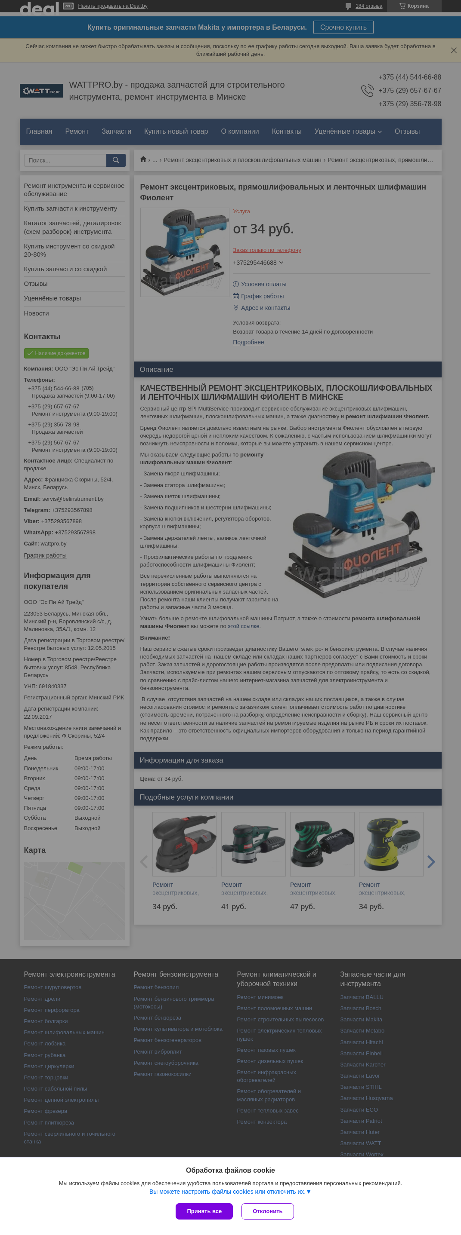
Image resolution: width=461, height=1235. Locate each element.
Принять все (204, 1211)
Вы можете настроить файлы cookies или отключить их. (227, 1191)
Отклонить (267, 1211)
